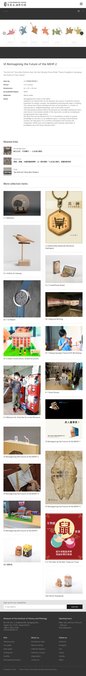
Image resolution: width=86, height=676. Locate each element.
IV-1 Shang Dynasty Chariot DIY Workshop (63, 353)
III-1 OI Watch (9, 319)
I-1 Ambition (8, 218)
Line (60, 649)
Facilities (6, 656)
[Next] (81, 33)
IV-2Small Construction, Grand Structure (21, 358)
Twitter (61, 652)
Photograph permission (12, 660)
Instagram (62, 645)
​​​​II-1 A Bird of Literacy (12, 273)
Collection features (38, 649)
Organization (36, 656)
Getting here (8, 652)
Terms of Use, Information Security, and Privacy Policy (38, 669)
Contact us (35, 660)
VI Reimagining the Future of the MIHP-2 (21, 456)
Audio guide (7, 649)
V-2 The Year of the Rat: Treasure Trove (62, 562)
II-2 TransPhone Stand (55, 285)
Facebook (62, 642)
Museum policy (8, 642)
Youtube (62, 656)
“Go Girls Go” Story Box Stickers (26, 172)
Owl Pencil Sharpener (54, 596)
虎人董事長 (7, 564)
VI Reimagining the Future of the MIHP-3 (62, 506)
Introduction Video (38, 642)
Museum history (37, 645)
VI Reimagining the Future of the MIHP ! (20, 530)
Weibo (61, 660)
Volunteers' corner (9, 669)
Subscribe (74, 607)
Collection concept (38, 652)
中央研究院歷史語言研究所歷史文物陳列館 (14, 4)
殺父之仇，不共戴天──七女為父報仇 (28, 151)
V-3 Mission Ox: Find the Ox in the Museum (21, 417)
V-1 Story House (52, 392)
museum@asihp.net (10, 630)
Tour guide (7, 645)
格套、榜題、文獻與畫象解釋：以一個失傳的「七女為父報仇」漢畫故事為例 (42, 162)
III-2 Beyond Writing (54, 319)
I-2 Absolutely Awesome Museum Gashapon (59, 247)
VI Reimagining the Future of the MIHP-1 (62, 441)
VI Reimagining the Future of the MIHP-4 (21, 494)
